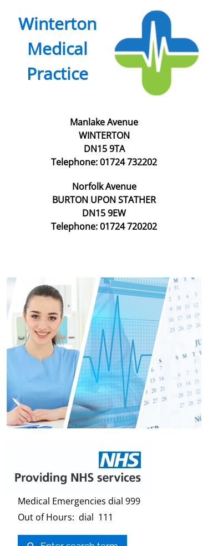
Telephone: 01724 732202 (104, 162)
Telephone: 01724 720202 (104, 226)
